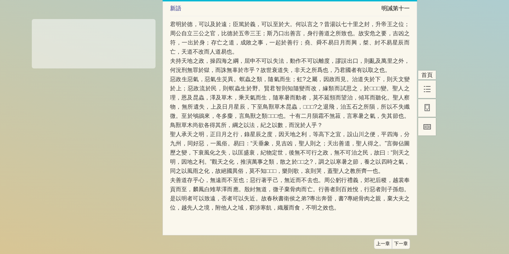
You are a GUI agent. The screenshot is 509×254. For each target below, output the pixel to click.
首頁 (427, 75)
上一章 (383, 243)
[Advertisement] (93, 41)
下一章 (401, 243)
